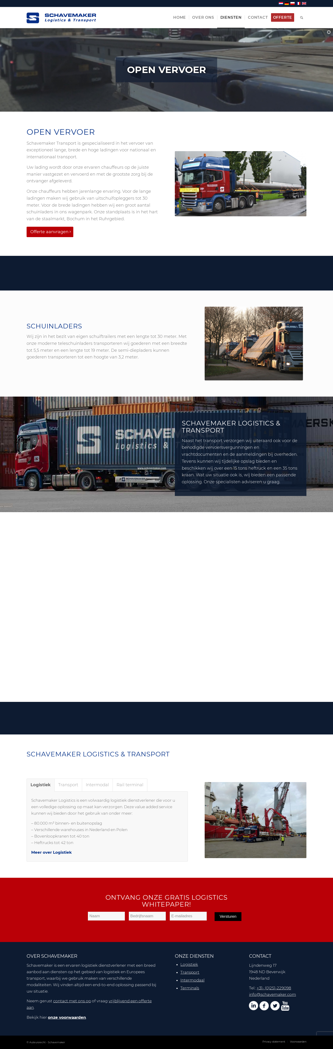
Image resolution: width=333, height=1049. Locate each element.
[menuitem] (179, 17)
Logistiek (189, 964)
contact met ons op (72, 1001)
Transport (189, 972)
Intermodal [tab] (97, 784)
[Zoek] (301, 17)
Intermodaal (192, 980)
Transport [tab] (68, 784)
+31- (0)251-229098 (274, 988)
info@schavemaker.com (272, 994)
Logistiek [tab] (41, 784)
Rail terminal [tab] (130, 784)
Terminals (189, 988)
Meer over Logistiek (51, 852)
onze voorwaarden (67, 1017)
